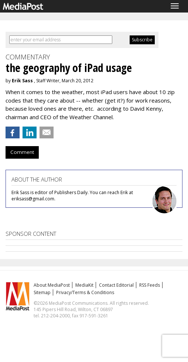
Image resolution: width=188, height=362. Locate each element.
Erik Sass (22, 80)
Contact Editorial (116, 285)
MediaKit (84, 285)
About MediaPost (52, 285)
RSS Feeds (149, 285)
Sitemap (42, 292)
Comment (22, 152)
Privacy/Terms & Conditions (85, 292)
